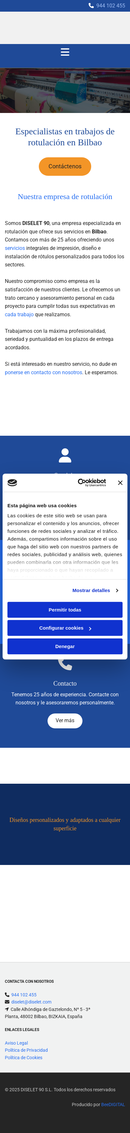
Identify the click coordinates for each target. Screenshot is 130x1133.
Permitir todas (65, 609)
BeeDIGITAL (113, 1104)
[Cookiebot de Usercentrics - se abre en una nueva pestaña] (79, 482)
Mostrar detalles (91, 590)
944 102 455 (110, 6)
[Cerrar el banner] (120, 482)
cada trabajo (19, 314)
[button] (65, 166)
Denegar (65, 646)
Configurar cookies (65, 628)
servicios (15, 248)
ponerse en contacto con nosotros (43, 372)
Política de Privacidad (26, 1050)
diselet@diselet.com (31, 1001)
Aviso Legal (16, 1043)
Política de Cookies (23, 1057)
